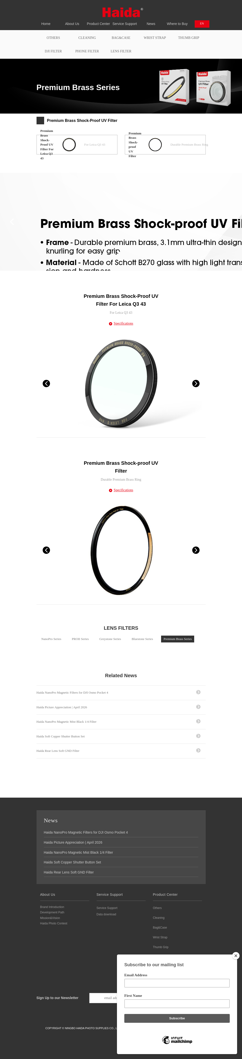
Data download (106, 914)
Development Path (52, 912)
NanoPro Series (51, 639)
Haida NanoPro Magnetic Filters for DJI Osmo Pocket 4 (72, 692)
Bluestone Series (142, 639)
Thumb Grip (188, 38)
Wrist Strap (155, 38)
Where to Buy (177, 21)
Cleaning (87, 38)
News (151, 21)
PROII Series (80, 639)
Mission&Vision (50, 918)
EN (202, 23)
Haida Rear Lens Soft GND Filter (58, 751)
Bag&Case (121, 38)
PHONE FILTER (87, 51)
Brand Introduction (52, 907)
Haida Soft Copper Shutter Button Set (61, 736)
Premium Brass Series (178, 639)
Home (46, 21)
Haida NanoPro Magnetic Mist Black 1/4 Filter (67, 721)
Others (53, 38)
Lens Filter (121, 51)
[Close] (236, 955)
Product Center (98, 21)
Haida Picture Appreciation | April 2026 (62, 707)
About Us (72, 21)
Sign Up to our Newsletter (57, 998)
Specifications (123, 323)
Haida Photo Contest (53, 923)
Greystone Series (110, 639)
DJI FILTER (53, 51)
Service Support (125, 21)
